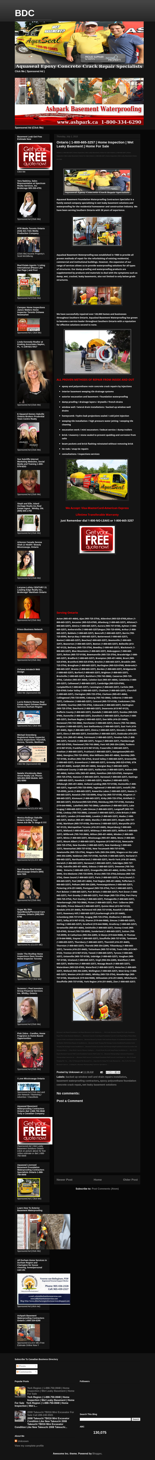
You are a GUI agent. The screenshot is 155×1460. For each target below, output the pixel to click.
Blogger (97, 1453)
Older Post (130, 1179)
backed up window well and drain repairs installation (96, 1077)
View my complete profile (29, 1445)
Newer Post (65, 1179)
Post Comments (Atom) (105, 1188)
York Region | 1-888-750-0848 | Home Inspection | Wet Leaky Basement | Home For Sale (50, 1391)
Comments (24, 1372)
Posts (21, 1366)
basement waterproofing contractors (78, 1080)
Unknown (23, 1441)
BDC (25, 13)
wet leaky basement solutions (99, 1084)
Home (98, 1179)
